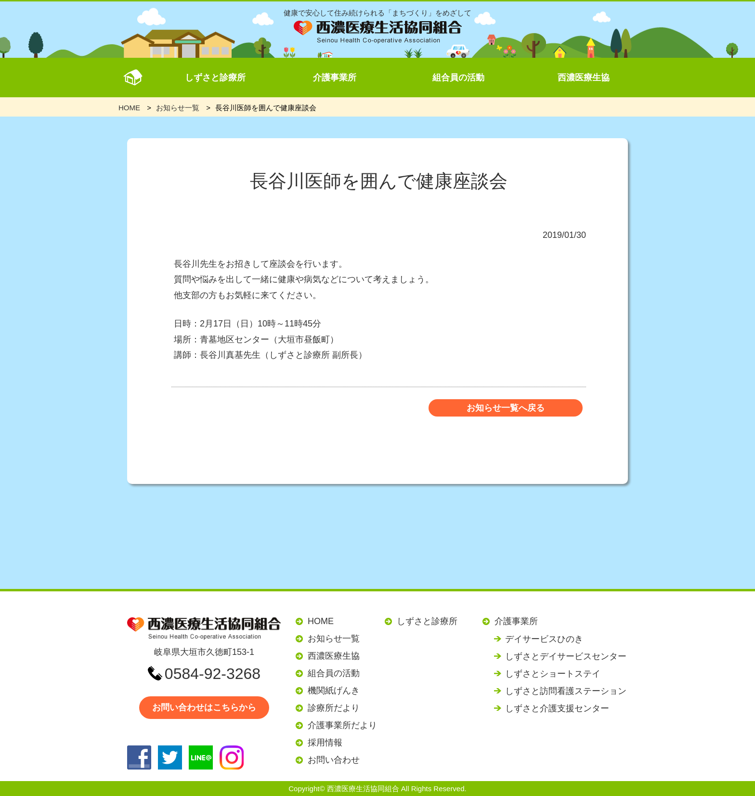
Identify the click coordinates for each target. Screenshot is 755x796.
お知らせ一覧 (334, 638)
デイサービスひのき (544, 639)
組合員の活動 (458, 77)
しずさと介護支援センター (557, 708)
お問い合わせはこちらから (204, 707)
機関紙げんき (334, 690)
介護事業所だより (342, 725)
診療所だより (334, 708)
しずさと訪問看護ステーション (565, 691)
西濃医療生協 (584, 77)
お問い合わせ (334, 760)
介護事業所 (334, 77)
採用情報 (325, 742)
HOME (321, 621)
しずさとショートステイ (552, 674)
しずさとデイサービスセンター (565, 656)
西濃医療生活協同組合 (363, 788)
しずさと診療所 (215, 77)
